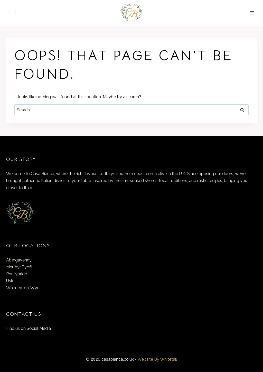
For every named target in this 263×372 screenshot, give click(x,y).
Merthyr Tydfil (19, 267)
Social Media (39, 328)
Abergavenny (19, 260)
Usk (9, 280)
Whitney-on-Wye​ (22, 287)
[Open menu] (252, 13)
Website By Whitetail (157, 359)
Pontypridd (16, 273)
